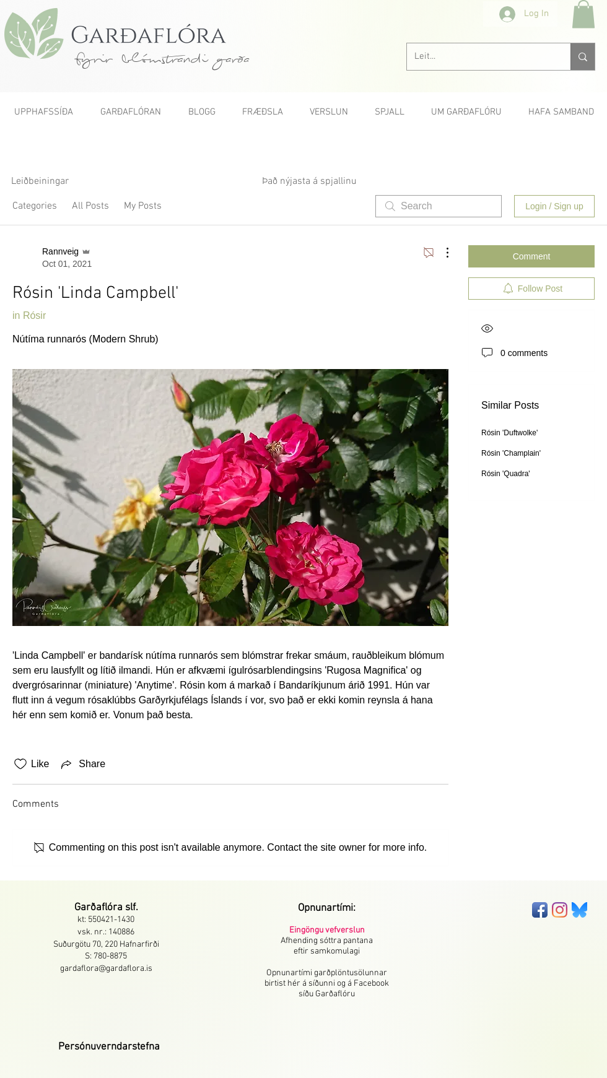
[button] (583, 14)
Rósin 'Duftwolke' (509, 432)
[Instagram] (559, 910)
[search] (438, 206)
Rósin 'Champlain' (511, 453)
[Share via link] (82, 764)
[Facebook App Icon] (540, 910)
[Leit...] (479, 56)
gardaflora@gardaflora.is (106, 968)
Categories (34, 206)
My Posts (143, 206)
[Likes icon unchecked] (20, 764)
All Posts (90, 206)
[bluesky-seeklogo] (579, 910)
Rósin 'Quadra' (505, 473)
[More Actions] (441, 252)
